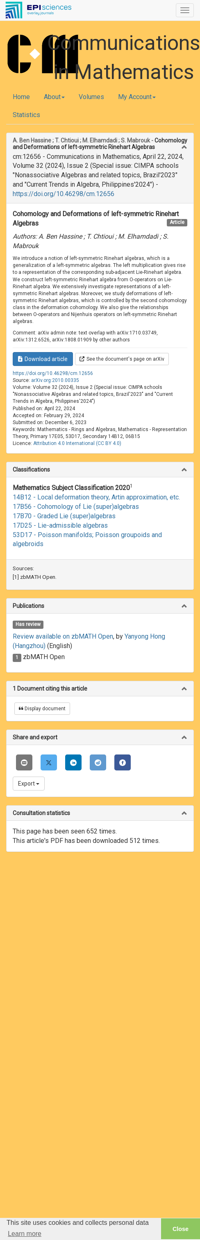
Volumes (91, 97)
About (54, 97)
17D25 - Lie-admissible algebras (60, 525)
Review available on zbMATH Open (63, 636)
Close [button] (181, 1229)
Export (28, 783)
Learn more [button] (24, 1233)
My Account (137, 97)
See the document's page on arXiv (122, 359)
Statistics (26, 115)
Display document (42, 708)
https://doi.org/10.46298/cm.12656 (63, 194)
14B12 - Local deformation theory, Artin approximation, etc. (96, 497)
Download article (43, 359)
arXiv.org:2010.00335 (55, 380)
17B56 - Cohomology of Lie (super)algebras (76, 506)
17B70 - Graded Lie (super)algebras (64, 516)
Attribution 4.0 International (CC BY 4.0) (77, 443)
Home (21, 97)
